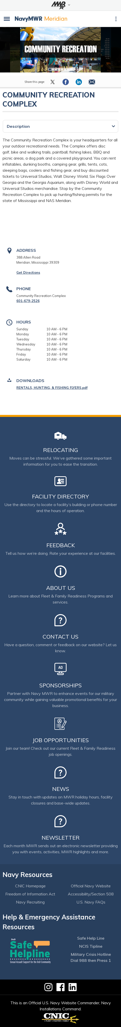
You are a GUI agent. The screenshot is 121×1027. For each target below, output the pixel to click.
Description (18, 126)
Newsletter (61, 837)
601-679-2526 (28, 301)
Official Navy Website (91, 885)
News (60, 788)
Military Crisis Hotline (91, 954)
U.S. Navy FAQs (90, 902)
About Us (60, 587)
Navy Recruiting (30, 902)
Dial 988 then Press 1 (91, 960)
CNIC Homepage (30, 885)
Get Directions (28, 272)
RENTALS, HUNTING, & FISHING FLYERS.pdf (51, 388)
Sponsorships (60, 685)
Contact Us (60, 636)
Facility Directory (60, 496)
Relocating (60, 450)
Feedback (60, 545)
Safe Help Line (90, 938)
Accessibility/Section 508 (91, 893)
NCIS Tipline (90, 946)
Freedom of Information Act (30, 893)
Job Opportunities (61, 740)
